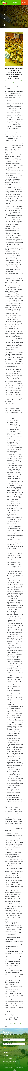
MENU (14, 2)
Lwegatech (14, 1070)
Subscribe (6, 1048)
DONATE (24, 2)
